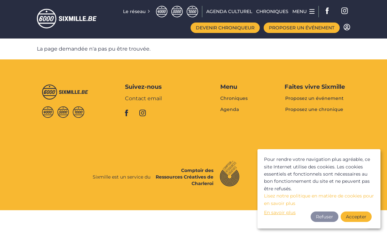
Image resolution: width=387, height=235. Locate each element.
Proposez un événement (314, 98)
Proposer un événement (301, 28)
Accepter (356, 217)
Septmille (192, 11)
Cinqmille (177, 11)
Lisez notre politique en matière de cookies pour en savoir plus (319, 199)
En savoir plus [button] (280, 212)
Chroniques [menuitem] (272, 11)
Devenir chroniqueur (225, 28)
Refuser (324, 217)
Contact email (143, 99)
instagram (345, 11)
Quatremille (161, 11)
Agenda (229, 109)
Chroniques (234, 98)
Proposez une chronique (314, 109)
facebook (329, 11)
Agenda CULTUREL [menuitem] (229, 11)
